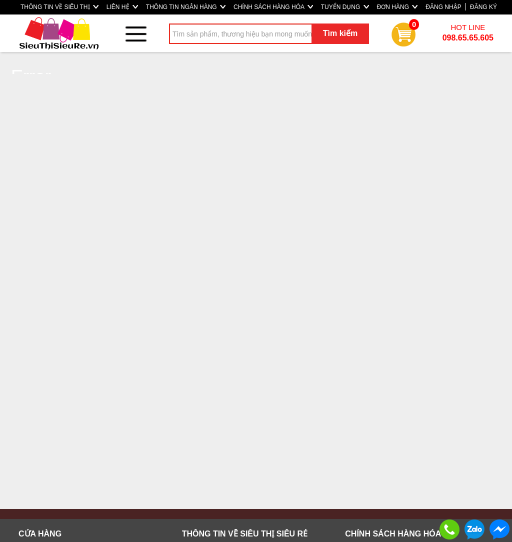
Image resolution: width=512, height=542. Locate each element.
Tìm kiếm (340, 33)
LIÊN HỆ (122, 7)
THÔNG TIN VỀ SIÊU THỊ (59, 7)
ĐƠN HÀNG (397, 7)
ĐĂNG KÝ (483, 7)
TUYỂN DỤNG (345, 7)
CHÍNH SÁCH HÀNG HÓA (273, 7)
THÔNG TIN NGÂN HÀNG (186, 7)
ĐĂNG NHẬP (443, 7)
